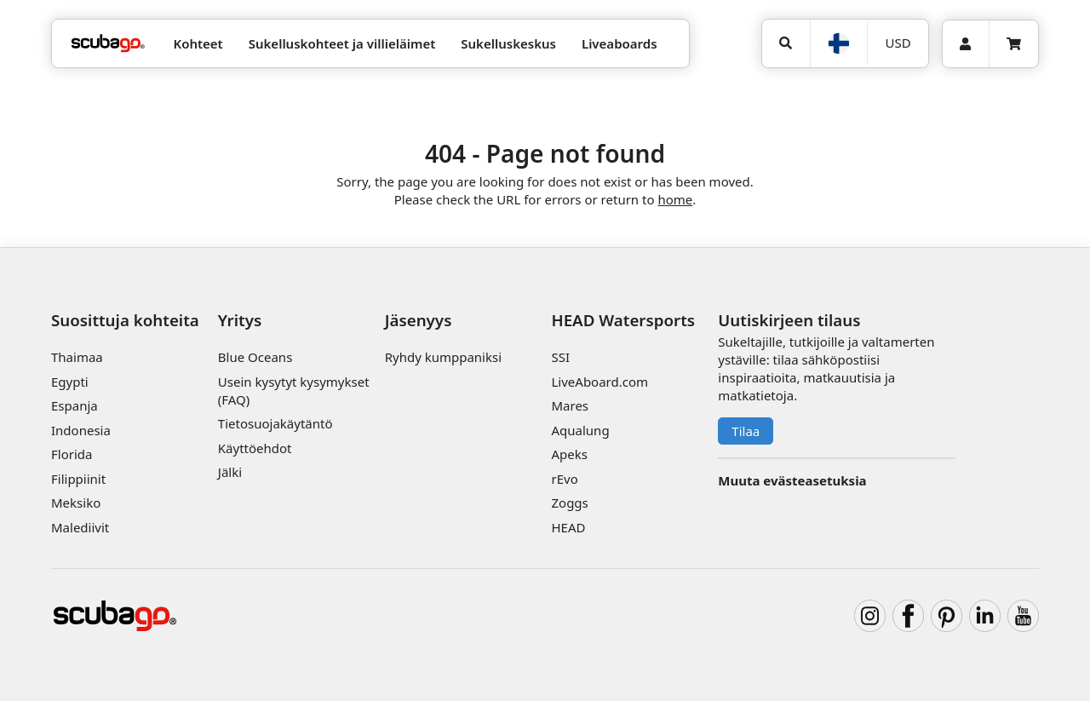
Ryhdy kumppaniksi (443, 356)
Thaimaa (77, 356)
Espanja (74, 405)
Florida (71, 454)
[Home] (108, 44)
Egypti (70, 381)
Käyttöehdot (255, 448)
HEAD (568, 527)
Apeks (569, 454)
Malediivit (80, 527)
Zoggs (569, 502)
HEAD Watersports (623, 319)
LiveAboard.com (599, 381)
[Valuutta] (897, 43)
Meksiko (75, 502)
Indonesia (81, 430)
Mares (569, 405)
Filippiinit (78, 478)
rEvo (564, 478)
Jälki (230, 471)
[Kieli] (839, 43)
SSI (560, 356)
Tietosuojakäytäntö (275, 423)
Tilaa (745, 431)
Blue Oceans (255, 356)
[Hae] (786, 43)
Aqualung (580, 430)
